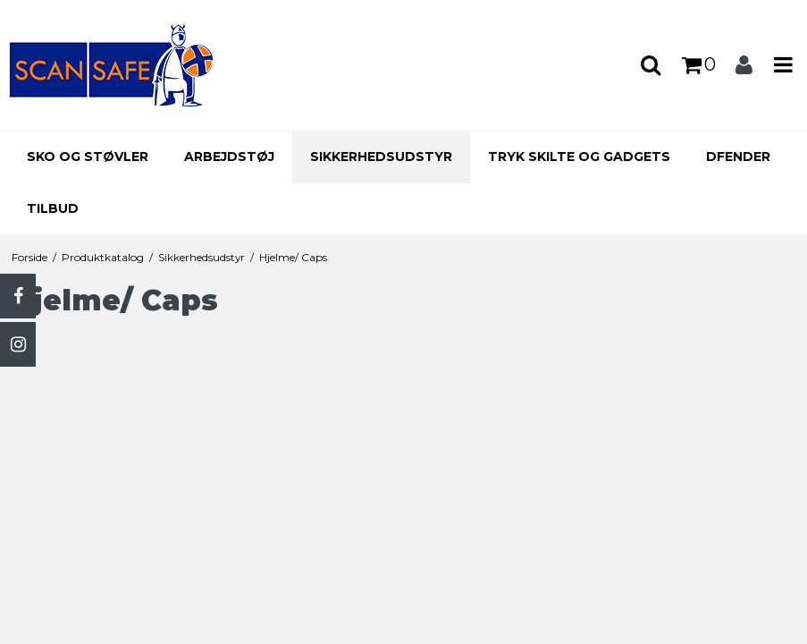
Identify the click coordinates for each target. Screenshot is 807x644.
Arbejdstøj (229, 156)
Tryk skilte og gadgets (579, 156)
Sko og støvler (87, 156)
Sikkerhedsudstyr (381, 156)
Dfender (738, 156)
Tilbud (53, 208)
